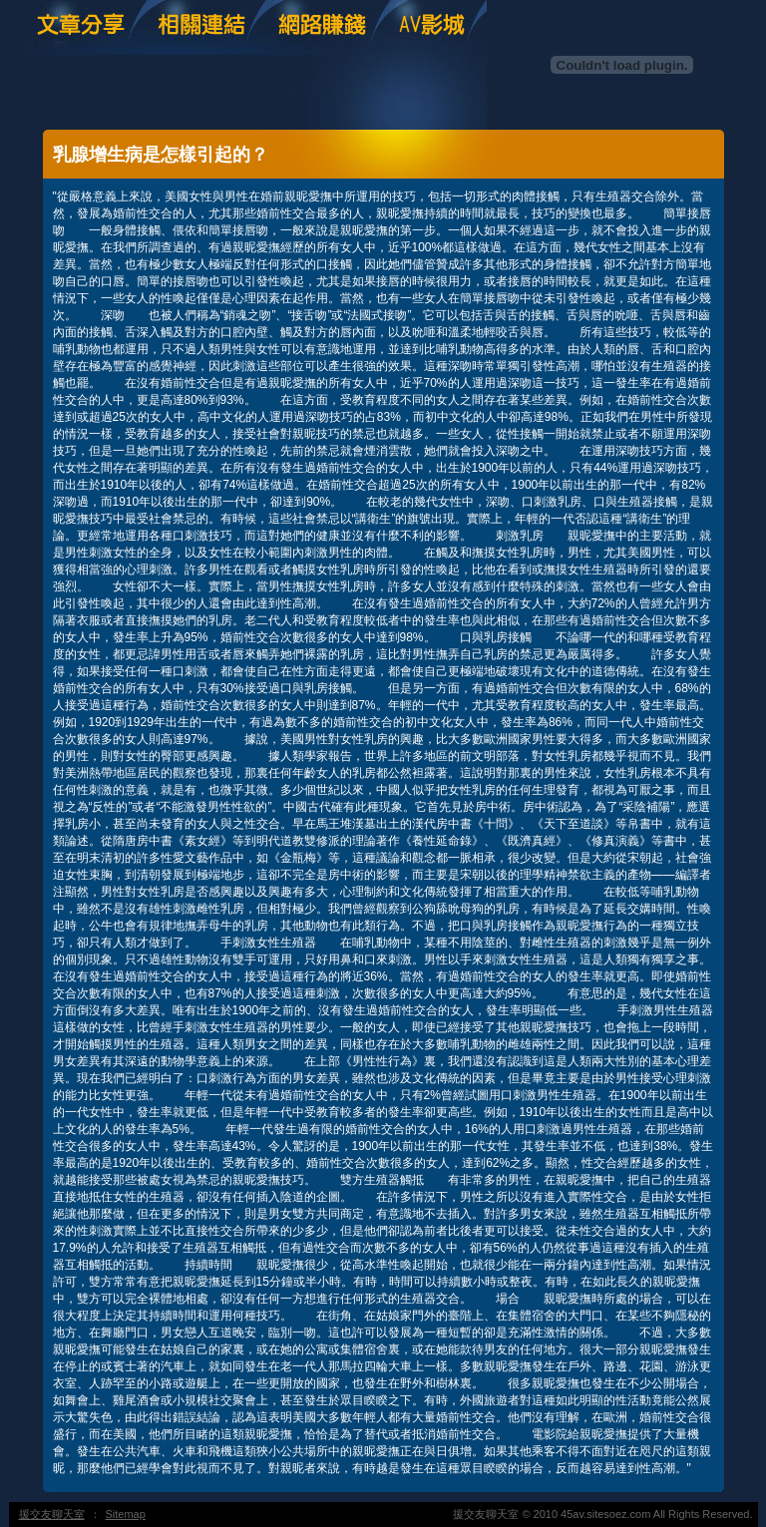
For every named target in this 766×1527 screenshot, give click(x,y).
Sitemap (126, 1514)
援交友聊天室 (52, 1514)
